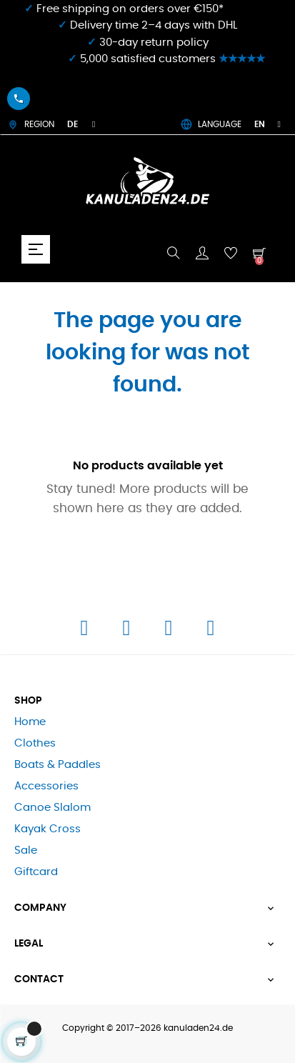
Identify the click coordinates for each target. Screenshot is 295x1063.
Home (30, 722)
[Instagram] (128, 632)
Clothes (35, 743)
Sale (25, 850)
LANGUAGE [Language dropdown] (231, 124)
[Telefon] (170, 632)
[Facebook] (86, 632)
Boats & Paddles (57, 764)
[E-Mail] (210, 632)
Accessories (46, 786)
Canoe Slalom (52, 807)
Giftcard (36, 872)
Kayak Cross (47, 829)
